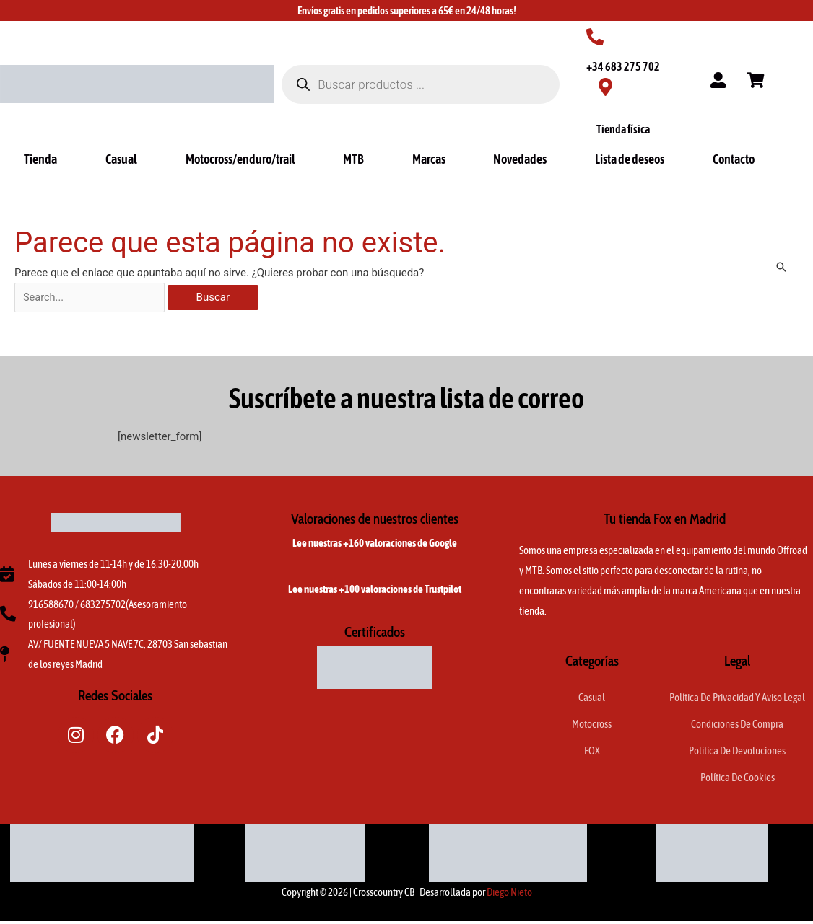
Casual (121, 159)
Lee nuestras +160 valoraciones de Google (374, 544)
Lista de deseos (629, 159)
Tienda (40, 159)
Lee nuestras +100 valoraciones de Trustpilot (374, 590)
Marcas (428, 159)
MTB (353, 159)
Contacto (734, 159)
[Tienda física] (605, 87)
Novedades (520, 159)
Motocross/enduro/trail (240, 159)
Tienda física (623, 129)
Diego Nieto (509, 895)
